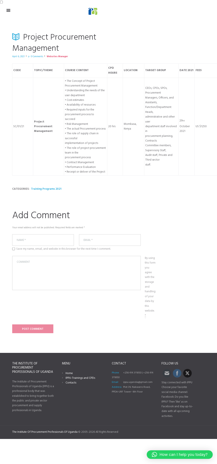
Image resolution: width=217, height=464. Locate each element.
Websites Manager (57, 56)
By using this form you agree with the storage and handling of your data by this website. (150, 287)
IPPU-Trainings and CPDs (80, 378)
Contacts (71, 382)
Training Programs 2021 (46, 189)
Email (115, 382)
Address (116, 387)
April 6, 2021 (18, 56)
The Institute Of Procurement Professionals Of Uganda (45, 432)
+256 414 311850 (132, 373)
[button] (180, 454)
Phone (115, 373)
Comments (37, 56)
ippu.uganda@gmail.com (138, 382)
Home (69, 373)
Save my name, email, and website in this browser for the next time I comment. (63, 249)
